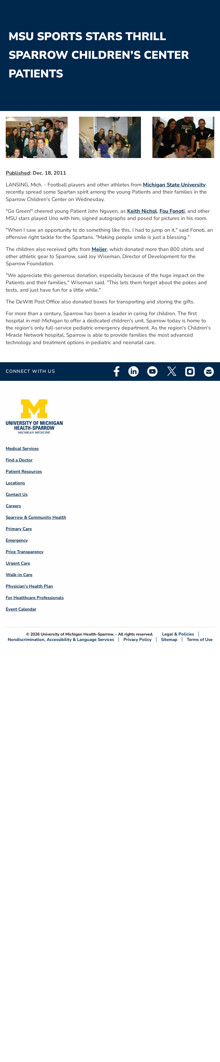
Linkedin (133, 371)
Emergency (17, 540)
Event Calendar (21, 609)
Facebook (116, 371)
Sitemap (169, 639)
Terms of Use (200, 639)
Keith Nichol (142, 211)
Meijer (99, 249)
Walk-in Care (19, 575)
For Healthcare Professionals (35, 598)
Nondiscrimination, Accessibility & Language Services (61, 639)
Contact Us (17, 494)
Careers (13, 506)
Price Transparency (25, 552)
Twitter (171, 371)
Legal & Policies (178, 634)
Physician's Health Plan (29, 586)
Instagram (190, 371)
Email (209, 371)
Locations (15, 483)
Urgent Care (18, 563)
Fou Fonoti (172, 211)
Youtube (152, 371)
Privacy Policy (137, 639)
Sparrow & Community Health (36, 517)
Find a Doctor (19, 460)
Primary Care (19, 529)
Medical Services (22, 448)
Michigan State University (174, 184)
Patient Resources (24, 471)
